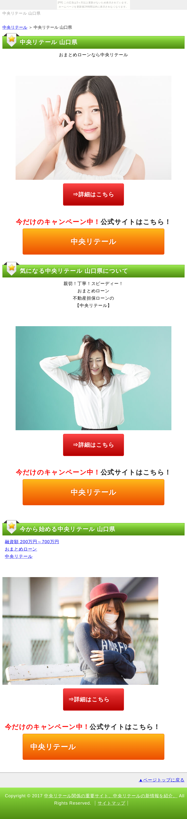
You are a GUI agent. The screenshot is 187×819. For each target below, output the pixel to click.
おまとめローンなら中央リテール (93, 54)
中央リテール (14, 27)
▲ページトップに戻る (162, 780)
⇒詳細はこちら (93, 194)
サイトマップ (111, 803)
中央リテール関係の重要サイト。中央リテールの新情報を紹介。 (111, 795)
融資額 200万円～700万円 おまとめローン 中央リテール (32, 549)
